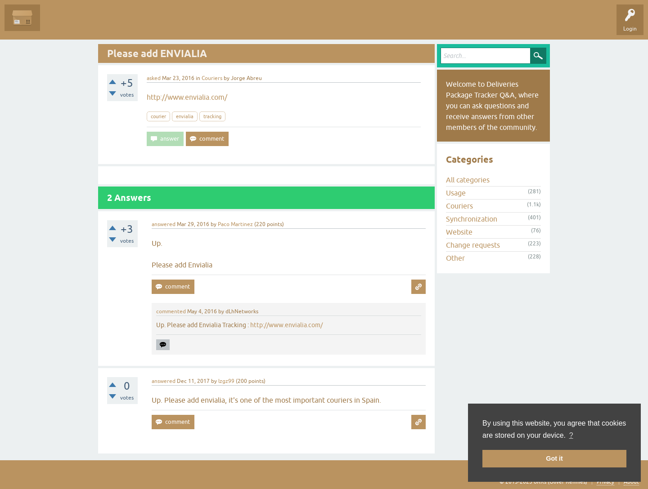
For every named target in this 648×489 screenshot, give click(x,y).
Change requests (473, 245)
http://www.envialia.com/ (187, 97)
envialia (185, 116)
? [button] (571, 435)
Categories (163, 24)
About (631, 482)
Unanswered (97, 24)
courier (158, 116)
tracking (212, 116)
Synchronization (471, 219)
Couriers (212, 78)
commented (171, 311)
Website (459, 232)
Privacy (605, 482)
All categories (468, 180)
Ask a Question (205, 24)
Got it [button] (554, 458)
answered (164, 224)
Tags (131, 24)
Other (455, 258)
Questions (59, 24)
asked (154, 78)
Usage (456, 193)
